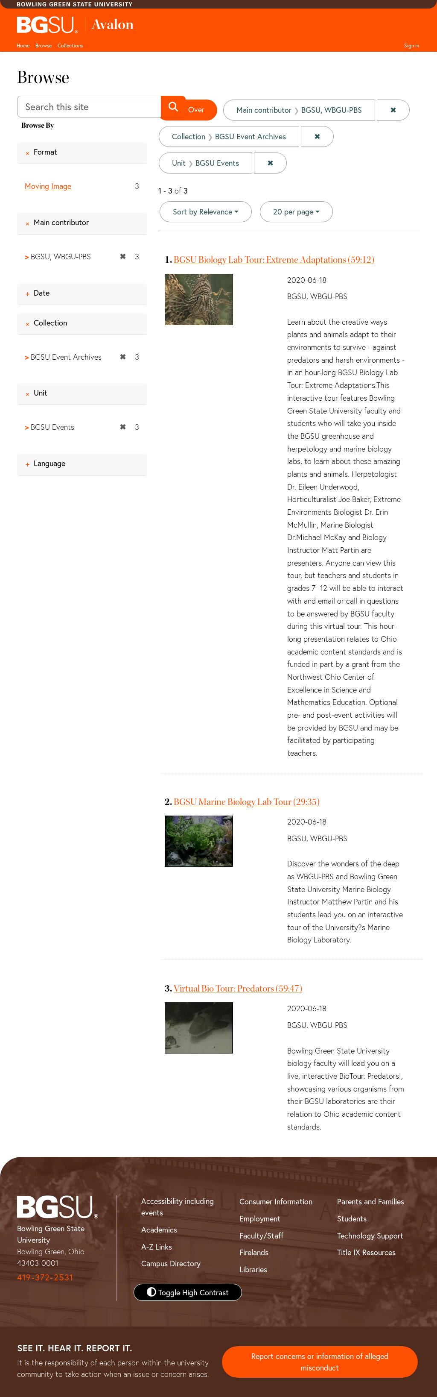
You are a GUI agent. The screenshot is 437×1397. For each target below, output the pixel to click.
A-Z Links (156, 1246)
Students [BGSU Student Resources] (352, 1218)
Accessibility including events (177, 1207)
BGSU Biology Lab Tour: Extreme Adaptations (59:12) (274, 260)
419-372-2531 (45, 1277)
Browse (43, 45)
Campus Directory (171, 1263)
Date (42, 293)
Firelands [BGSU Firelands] (253, 1252)
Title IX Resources (366, 1252)
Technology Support (370, 1235)
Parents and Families (370, 1201)
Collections (70, 45)
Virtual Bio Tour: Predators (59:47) (238, 989)
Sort (202, 211)
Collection (50, 322)
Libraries (253, 1269)
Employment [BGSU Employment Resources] (259, 1218)
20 (293, 211)
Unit (40, 392)
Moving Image (48, 186)
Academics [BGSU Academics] (159, 1229)
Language (49, 463)
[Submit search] (173, 107)
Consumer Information (275, 1201)
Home (23, 45)
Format (45, 152)
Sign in (411, 45)
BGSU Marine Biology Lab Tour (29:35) (247, 802)
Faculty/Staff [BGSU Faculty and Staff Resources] (261, 1235)
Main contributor (61, 222)
